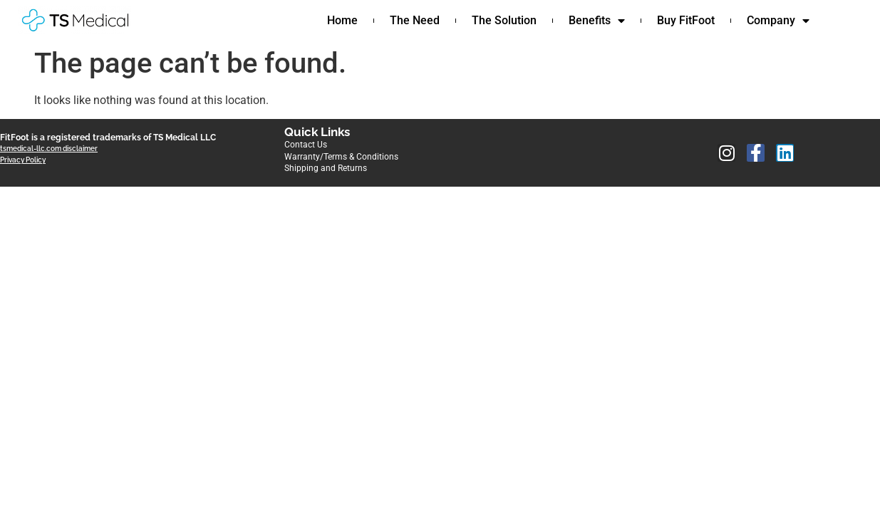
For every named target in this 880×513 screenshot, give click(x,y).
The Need (415, 20)
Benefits (597, 20)
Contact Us (305, 145)
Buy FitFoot (686, 20)
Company (778, 20)
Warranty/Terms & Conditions (341, 157)
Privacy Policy (23, 160)
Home (342, 20)
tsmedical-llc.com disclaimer (49, 148)
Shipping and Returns (325, 168)
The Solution (504, 20)
